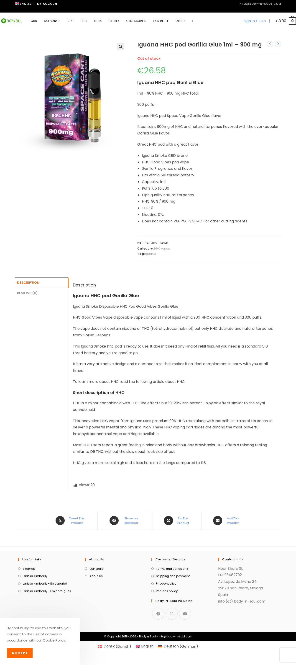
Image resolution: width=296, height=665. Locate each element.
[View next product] (278, 44)
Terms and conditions (172, 592)
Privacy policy (166, 607)
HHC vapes (162, 248)
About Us (96, 600)
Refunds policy (167, 615)
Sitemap (29, 592)
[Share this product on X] (71, 520)
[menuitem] (24, 3)
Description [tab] (28, 282)
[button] (120, 46)
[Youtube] (185, 637)
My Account (48, 4)
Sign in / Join (255, 20)
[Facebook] (158, 637)
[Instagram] (172, 637)
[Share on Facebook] (125, 520)
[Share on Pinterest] (177, 520)
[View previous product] (270, 44)
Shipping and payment (173, 600)
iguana (150, 254)
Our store (96, 592)
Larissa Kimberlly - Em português (47, 615)
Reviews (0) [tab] (27, 292)
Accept (20, 653)
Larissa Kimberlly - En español (45, 607)
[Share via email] (227, 520)
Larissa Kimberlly (35, 600)
